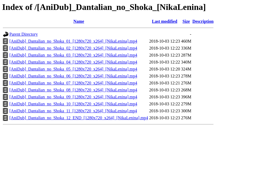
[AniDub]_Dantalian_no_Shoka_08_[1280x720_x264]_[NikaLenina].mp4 (73, 90)
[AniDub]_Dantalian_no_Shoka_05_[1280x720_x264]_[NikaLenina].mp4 (73, 69)
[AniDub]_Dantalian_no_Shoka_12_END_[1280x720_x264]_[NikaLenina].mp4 (78, 118)
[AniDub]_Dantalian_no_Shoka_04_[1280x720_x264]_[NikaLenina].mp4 (73, 62)
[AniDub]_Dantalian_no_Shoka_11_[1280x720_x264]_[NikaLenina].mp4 (73, 111)
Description (203, 21)
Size (186, 21)
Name (78, 21)
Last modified (164, 21)
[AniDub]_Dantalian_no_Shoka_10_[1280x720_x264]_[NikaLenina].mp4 (73, 104)
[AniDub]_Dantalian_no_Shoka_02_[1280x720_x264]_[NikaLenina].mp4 (73, 48)
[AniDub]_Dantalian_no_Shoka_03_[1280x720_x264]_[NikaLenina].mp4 (73, 55)
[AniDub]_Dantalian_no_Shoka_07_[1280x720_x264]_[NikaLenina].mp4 (73, 83)
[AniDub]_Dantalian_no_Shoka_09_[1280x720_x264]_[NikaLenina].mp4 (73, 97)
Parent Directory (23, 34)
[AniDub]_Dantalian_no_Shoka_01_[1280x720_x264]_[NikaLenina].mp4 (73, 41)
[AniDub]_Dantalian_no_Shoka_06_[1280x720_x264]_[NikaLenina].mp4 (73, 76)
